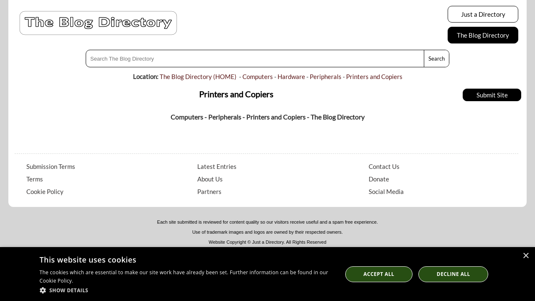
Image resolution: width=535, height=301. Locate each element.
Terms (34, 179)
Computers (257, 76)
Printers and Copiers (374, 76)
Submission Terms (50, 166)
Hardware (291, 76)
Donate (379, 179)
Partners (209, 191)
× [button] (525, 256)
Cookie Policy (45, 191)
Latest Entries (217, 166)
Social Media (386, 191)
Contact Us (384, 166)
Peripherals (325, 76)
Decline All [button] (453, 274)
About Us (210, 179)
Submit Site (492, 95)
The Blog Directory (483, 35)
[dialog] (267, 274)
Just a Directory (483, 14)
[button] (187, 290)
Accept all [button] (379, 274)
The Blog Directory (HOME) (198, 76)
